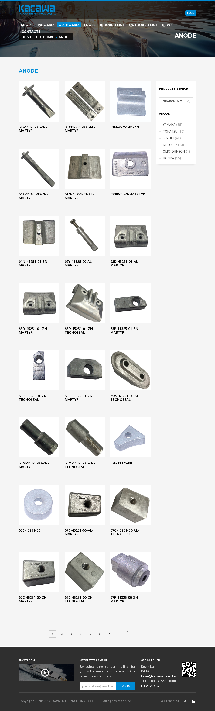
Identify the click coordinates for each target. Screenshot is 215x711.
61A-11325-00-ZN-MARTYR (33, 196)
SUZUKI (168, 138)
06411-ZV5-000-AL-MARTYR (80, 129)
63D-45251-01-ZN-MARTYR (33, 330)
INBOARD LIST (112, 25)
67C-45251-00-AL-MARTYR (79, 532)
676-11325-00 (121, 463)
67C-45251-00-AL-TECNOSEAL (124, 532)
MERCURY (170, 145)
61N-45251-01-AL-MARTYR (79, 196)
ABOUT (27, 25)
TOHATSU (170, 131)
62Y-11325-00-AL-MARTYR (79, 263)
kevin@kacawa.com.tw (158, 676)
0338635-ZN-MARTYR (127, 194)
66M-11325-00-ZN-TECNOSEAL (80, 465)
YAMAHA (169, 125)
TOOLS (89, 25)
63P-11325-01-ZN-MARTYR (125, 330)
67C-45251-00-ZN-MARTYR (33, 599)
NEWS (167, 25)
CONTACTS (31, 31)
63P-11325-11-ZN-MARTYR (79, 398)
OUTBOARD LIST (143, 25)
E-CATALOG (150, 686)
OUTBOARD (69, 25)
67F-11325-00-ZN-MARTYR (124, 599)
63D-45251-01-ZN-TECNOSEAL (79, 330)
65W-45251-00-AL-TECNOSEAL (125, 398)
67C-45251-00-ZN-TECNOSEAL (79, 599)
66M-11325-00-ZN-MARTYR (34, 465)
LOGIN (190, 13)
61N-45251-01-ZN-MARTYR (34, 263)
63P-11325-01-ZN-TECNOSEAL (33, 398)
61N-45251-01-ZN (124, 127)
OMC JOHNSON (174, 151)
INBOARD (46, 25)
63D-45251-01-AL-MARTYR (124, 263)
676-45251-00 (29, 530)
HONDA (168, 158)
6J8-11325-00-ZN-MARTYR (33, 129)
